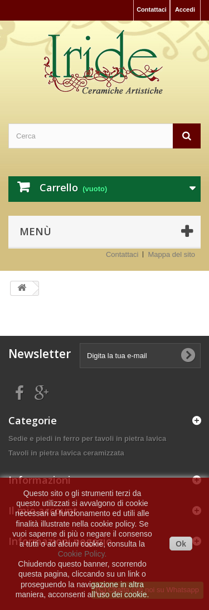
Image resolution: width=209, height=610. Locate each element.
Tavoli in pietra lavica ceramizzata (66, 453)
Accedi (185, 9)
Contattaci (152, 9)
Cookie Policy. (82, 553)
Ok (181, 543)
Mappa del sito (171, 254)
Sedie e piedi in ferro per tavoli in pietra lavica (87, 438)
